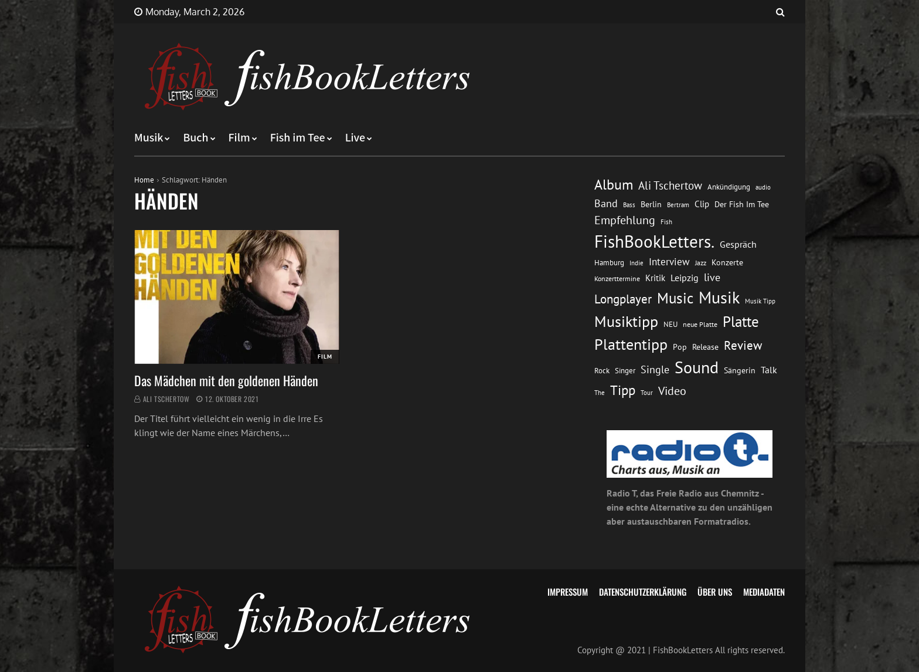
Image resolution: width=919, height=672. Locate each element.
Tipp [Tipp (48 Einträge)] (622, 390)
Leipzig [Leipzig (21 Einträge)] (684, 277)
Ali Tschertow (166, 399)
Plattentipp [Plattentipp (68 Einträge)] (631, 344)
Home (144, 180)
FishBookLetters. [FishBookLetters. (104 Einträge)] (654, 241)
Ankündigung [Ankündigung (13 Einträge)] (728, 187)
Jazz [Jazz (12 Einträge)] (700, 262)
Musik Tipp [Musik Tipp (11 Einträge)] (760, 300)
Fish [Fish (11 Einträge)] (666, 221)
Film (239, 138)
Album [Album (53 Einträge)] (613, 184)
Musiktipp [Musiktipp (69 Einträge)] (626, 321)
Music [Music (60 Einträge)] (675, 298)
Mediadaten (764, 591)
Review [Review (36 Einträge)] (743, 345)
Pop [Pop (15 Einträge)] (680, 347)
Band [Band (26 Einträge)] (606, 203)
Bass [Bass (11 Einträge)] (629, 204)
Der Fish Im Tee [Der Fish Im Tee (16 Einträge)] (741, 204)
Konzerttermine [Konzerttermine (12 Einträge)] (617, 278)
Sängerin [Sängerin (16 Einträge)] (739, 370)
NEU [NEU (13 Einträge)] (670, 324)
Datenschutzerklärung (642, 591)
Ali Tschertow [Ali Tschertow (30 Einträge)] (670, 185)
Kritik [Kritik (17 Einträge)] (655, 277)
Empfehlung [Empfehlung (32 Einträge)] (624, 219)
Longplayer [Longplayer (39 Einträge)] (623, 299)
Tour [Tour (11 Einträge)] (647, 392)
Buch (195, 138)
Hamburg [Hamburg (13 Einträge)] (609, 263)
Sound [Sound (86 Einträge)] (697, 367)
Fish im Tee (297, 138)
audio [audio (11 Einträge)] (763, 187)
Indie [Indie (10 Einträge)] (636, 263)
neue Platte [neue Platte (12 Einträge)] (700, 324)
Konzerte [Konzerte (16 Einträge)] (727, 262)
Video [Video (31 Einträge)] (672, 390)
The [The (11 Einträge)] (599, 392)
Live (355, 138)
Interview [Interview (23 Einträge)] (669, 261)
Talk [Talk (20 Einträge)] (769, 370)
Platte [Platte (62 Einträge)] (741, 321)
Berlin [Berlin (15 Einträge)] (651, 204)
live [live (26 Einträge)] (712, 277)
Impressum (567, 591)
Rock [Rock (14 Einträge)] (602, 370)
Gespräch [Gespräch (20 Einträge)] (738, 244)
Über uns (714, 591)
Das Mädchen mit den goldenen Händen (226, 380)
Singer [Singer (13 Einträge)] (625, 371)
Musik (148, 138)
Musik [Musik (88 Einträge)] (719, 297)
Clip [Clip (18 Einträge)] (702, 204)
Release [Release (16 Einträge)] (705, 346)
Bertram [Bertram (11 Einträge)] (678, 204)
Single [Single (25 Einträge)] (655, 369)
